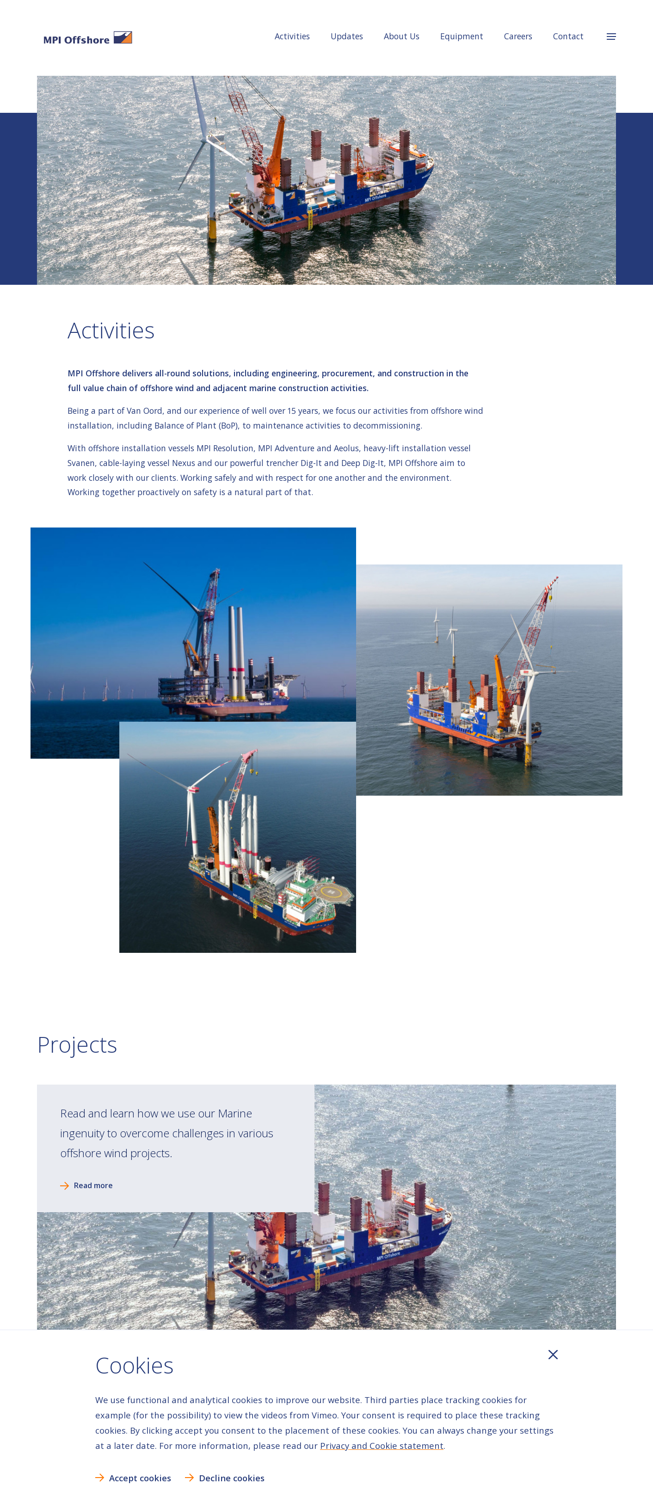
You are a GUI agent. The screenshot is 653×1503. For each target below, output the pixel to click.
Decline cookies (232, 1478)
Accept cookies (140, 1478)
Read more (93, 1185)
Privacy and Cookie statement (382, 1445)
